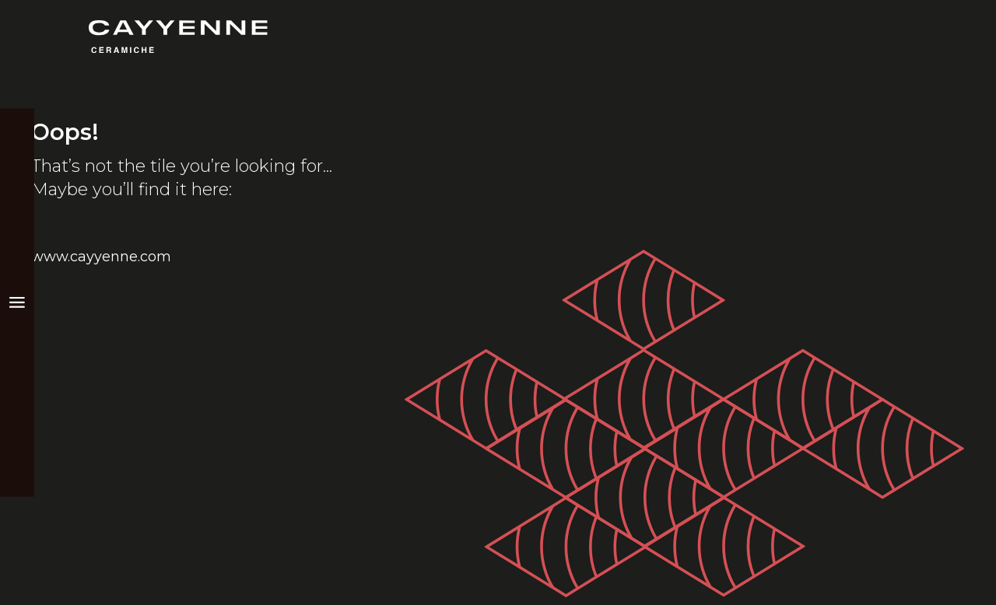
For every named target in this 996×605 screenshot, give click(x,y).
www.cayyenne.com (101, 256)
